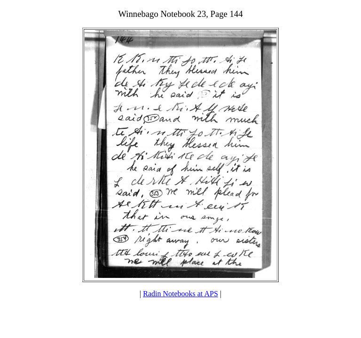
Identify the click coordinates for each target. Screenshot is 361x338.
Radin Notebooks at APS (180, 294)
